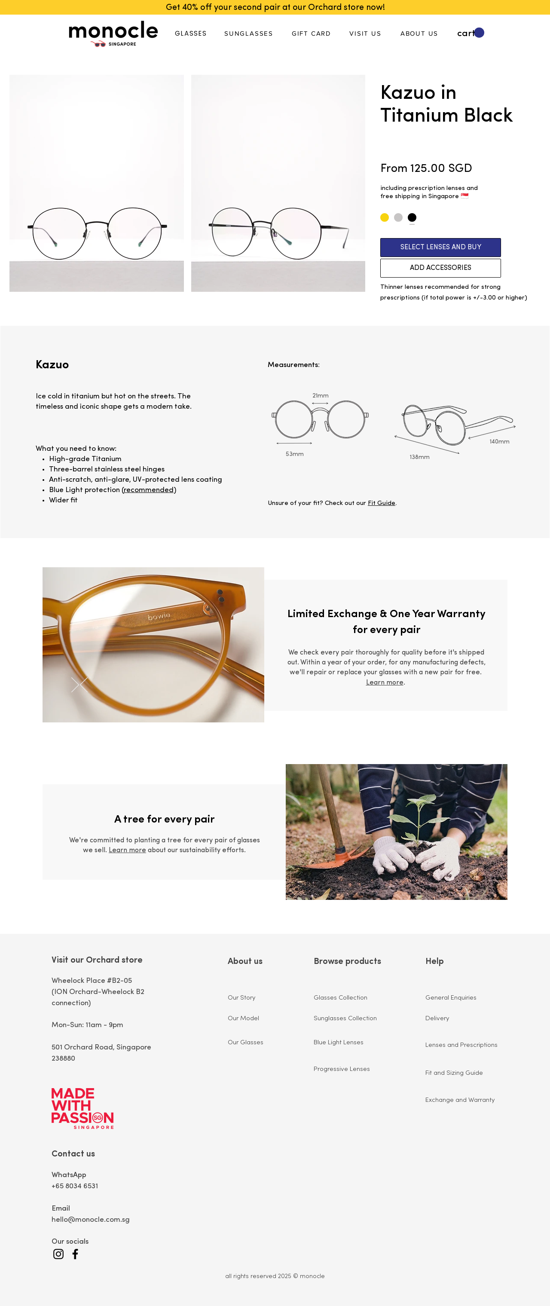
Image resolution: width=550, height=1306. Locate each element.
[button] (470, 33)
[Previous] (84, 685)
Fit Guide (381, 503)
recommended (149, 490)
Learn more (384, 682)
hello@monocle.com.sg (91, 1219)
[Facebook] (75, 1254)
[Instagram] (58, 1254)
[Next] (75, 685)
